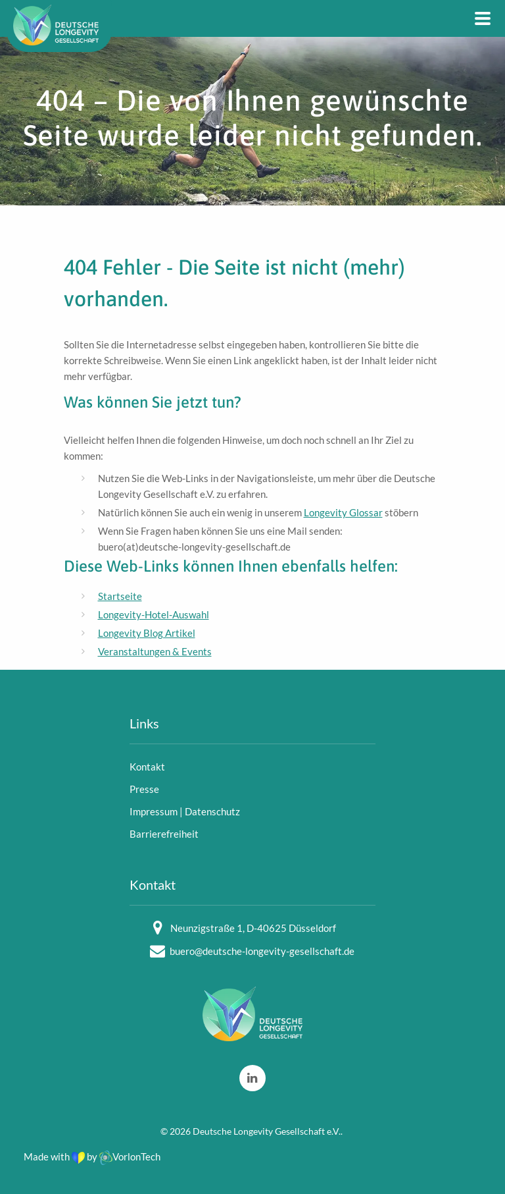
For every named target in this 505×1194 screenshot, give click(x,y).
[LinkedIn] (252, 1078)
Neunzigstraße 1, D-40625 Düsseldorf (253, 928)
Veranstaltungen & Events (155, 651)
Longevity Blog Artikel (146, 633)
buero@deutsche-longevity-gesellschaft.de (262, 951)
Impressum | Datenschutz (185, 811)
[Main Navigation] (482, 18)
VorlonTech (129, 1156)
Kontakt (147, 767)
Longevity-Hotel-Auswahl (153, 614)
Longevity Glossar (343, 512)
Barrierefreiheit (164, 834)
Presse (144, 789)
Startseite (120, 596)
